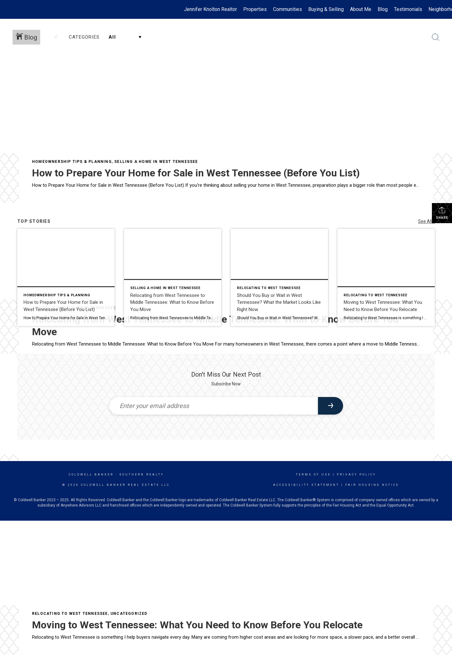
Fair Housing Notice (372, 484)
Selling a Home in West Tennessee (156, 161)
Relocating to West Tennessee (70, 613)
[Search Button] (435, 37)
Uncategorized (129, 613)
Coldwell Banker (91, 474)
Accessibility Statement (306, 484)
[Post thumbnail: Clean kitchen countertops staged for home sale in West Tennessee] (66, 277)
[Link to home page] (8, 9)
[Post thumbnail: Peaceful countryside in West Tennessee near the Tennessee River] (386, 277)
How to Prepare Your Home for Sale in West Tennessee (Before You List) (196, 173)
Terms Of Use (313, 474)
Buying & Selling (326, 9)
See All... (426, 221)
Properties (255, 9)
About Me (360, 9)
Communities (287, 9)
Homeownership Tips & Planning (72, 161)
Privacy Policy (356, 474)
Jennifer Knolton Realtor (210, 9)
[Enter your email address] (213, 406)
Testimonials (408, 9)
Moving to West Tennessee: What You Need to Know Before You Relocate (197, 625)
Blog (383, 9)
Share (442, 212)
